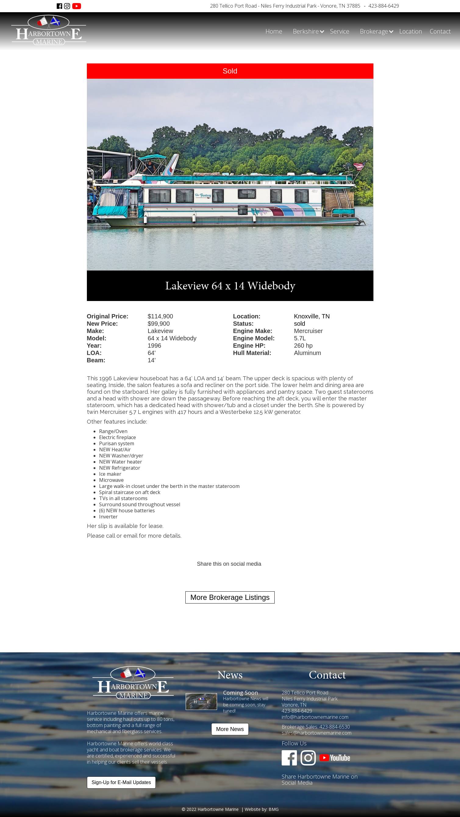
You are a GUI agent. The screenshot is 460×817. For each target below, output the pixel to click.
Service (339, 31)
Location (410, 31)
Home (274, 31)
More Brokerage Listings (229, 597)
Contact (440, 31)
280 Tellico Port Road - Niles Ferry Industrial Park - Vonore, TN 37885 (285, 5)
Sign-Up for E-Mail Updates (121, 782)
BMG (274, 809)
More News (230, 729)
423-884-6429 (384, 5)
